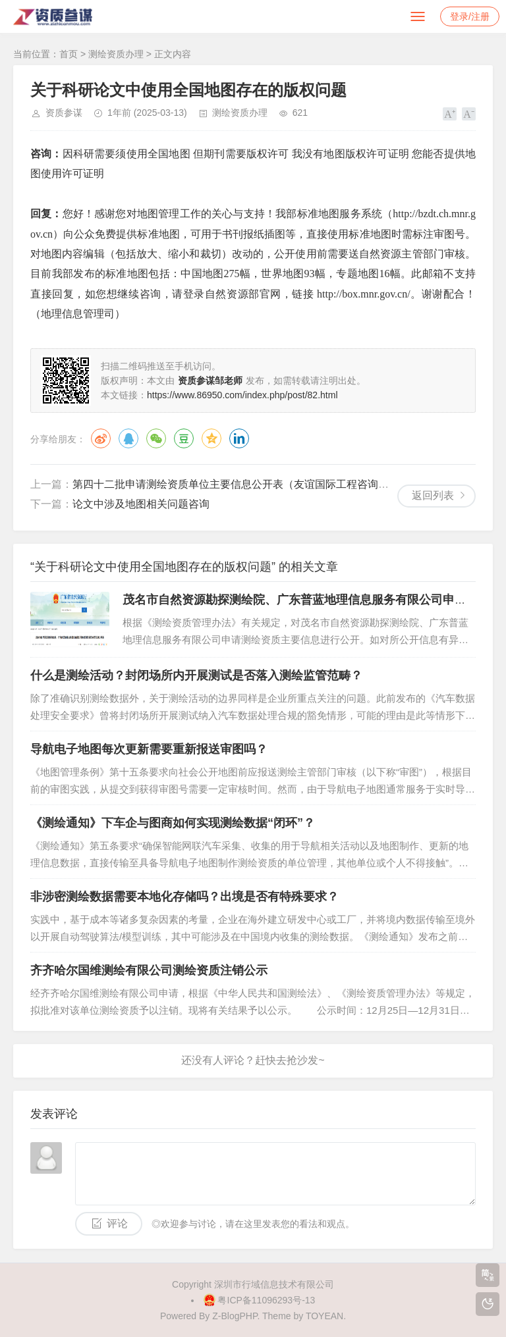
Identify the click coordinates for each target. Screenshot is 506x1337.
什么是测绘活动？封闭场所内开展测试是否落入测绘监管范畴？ (196, 675)
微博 (101, 438)
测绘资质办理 (116, 54)
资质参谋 (63, 112)
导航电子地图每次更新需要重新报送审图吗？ (148, 749)
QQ (128, 438)
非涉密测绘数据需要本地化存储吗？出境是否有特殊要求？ (184, 896)
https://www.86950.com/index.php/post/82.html (242, 395)
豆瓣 (184, 438)
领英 (239, 438)
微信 (156, 438)
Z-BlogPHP (234, 1316)
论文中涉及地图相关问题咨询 (141, 504)
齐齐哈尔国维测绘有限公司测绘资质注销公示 (148, 970)
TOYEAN (324, 1316)
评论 (117, 1223)
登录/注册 (470, 16)
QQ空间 (211, 438)
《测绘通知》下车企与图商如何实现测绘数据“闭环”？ (172, 822)
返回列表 (433, 495)
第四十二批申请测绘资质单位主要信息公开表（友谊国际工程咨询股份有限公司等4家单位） (286, 484)
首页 (68, 54)
